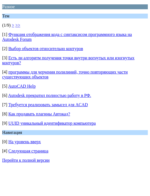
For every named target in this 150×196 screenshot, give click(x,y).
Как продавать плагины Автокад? (39, 114)
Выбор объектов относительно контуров (45, 48)
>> (17, 25)
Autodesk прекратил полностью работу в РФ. (49, 95)
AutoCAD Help (22, 86)
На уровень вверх (24, 141)
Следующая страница (28, 151)
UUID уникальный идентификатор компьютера (52, 123)
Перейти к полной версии (26, 160)
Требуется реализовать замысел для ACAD (48, 104)
